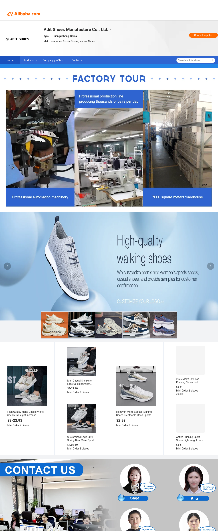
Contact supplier (203, 35)
